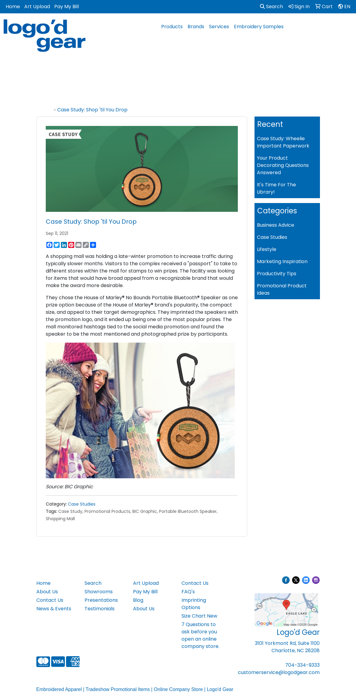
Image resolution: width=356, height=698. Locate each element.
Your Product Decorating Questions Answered (283, 165)
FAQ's (188, 591)
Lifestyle (266, 249)
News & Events (53, 608)
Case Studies (81, 504)
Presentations (101, 600)
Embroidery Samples (259, 26)
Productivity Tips (276, 273)
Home (13, 6)
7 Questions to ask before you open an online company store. (200, 635)
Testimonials (100, 608)
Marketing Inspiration (282, 261)
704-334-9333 (302, 665)
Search (271, 6)
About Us (47, 591)
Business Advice (275, 225)
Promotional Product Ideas (282, 289)
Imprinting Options (193, 604)
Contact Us (49, 600)
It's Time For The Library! (276, 188)
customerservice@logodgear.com (279, 672)
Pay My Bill (66, 6)
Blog (138, 600)
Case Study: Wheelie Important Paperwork (283, 142)
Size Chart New (199, 615)
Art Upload (37, 6)
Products (172, 26)
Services (219, 26)
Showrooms (99, 591)
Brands (196, 26)
